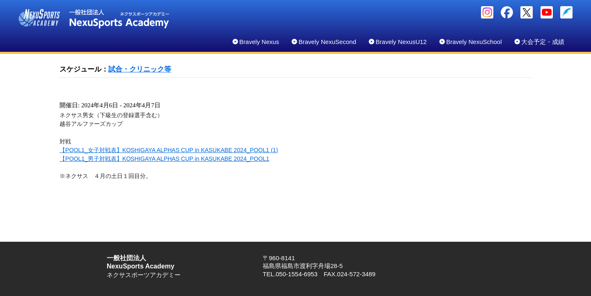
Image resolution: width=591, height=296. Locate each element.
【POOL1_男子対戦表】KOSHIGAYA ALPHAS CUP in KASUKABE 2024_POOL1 (164, 158)
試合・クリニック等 (139, 69)
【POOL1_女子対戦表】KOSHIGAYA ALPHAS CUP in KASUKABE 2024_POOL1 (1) (169, 150)
